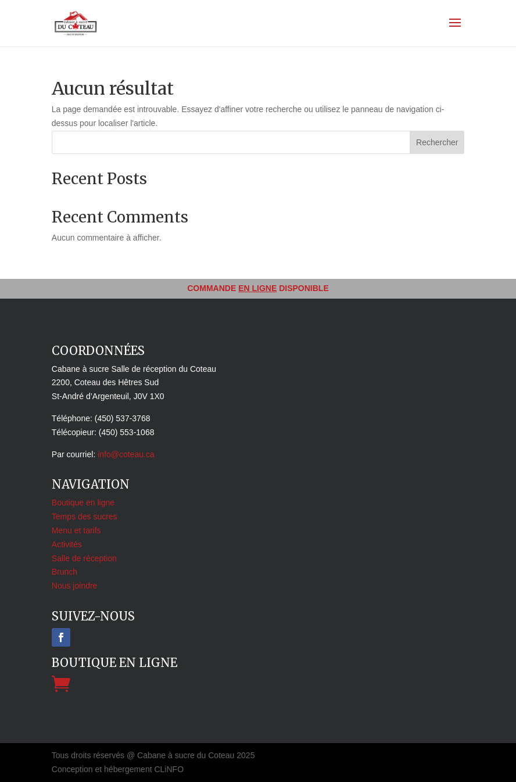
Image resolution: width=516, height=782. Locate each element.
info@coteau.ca (126, 454)
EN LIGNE (257, 288)
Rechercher (437, 142)
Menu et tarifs (76, 530)
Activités (67, 544)
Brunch (64, 571)
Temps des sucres (84, 516)
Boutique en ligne (83, 502)
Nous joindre (75, 585)
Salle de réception (84, 558)
